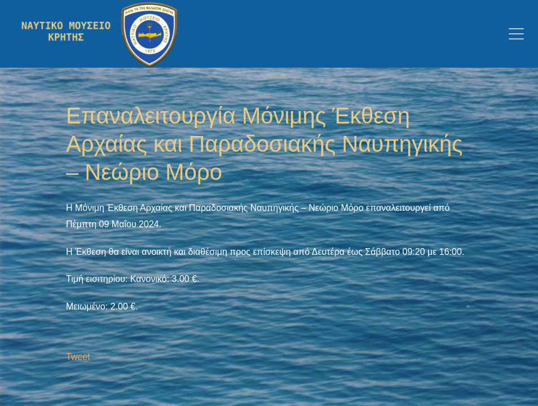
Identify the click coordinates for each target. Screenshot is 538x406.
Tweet (78, 356)
